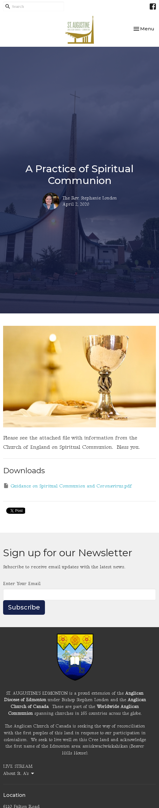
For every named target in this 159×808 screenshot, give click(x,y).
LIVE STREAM (18, 766)
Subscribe (24, 607)
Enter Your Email (22, 584)
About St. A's (19, 774)
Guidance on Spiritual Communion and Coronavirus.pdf (67, 486)
